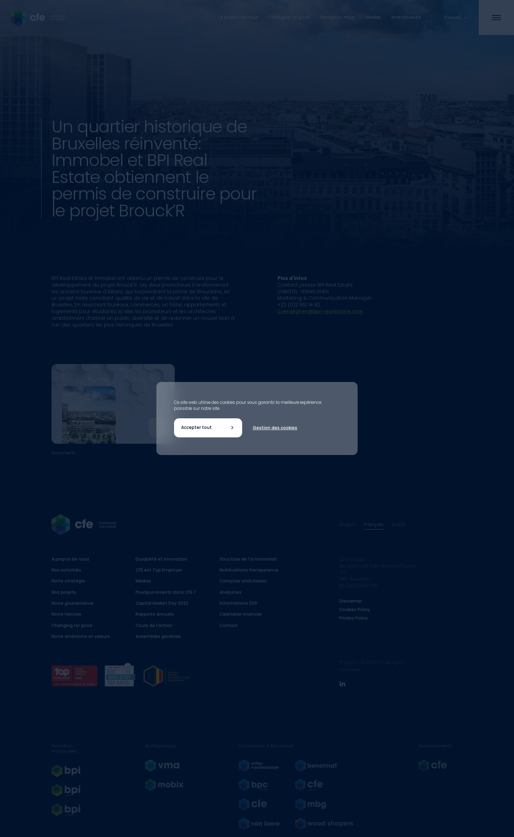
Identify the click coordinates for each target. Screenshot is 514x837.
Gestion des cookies (275, 428)
